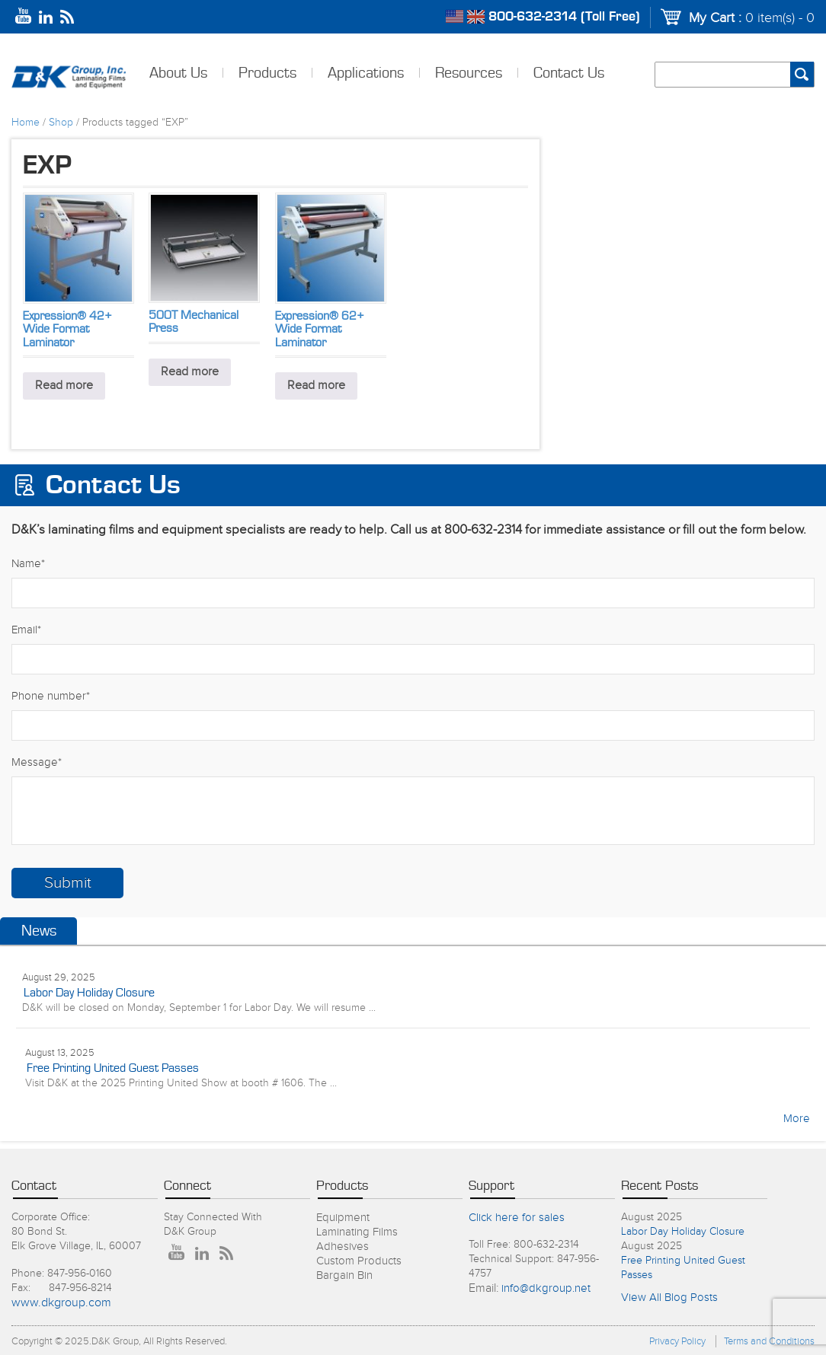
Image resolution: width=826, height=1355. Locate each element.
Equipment (343, 1217)
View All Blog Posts (669, 1297)
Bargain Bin (344, 1275)
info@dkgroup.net (546, 1288)
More (796, 1118)
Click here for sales (517, 1217)
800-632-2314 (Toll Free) (564, 17)
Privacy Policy (677, 1341)
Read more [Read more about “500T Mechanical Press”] (190, 372)
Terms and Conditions (769, 1341)
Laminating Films (357, 1232)
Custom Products (359, 1261)
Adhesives (342, 1246)
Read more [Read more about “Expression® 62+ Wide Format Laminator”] (316, 385)
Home (25, 122)
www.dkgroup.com (61, 1303)
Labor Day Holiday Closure (89, 993)
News (38, 931)
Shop (61, 122)
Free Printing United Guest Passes (113, 1068)
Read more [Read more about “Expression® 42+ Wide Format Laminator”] (64, 385)
